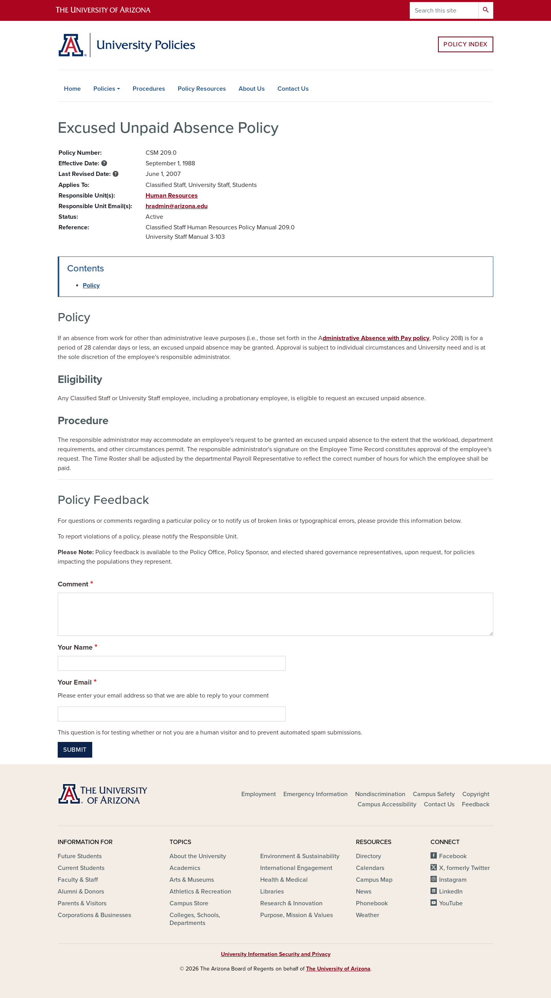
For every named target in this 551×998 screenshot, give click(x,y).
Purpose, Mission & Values (296, 915)
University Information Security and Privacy (275, 954)
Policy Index (465, 44)
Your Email (75, 682)
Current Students (81, 868)
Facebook (453, 856)
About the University (198, 856)
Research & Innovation (291, 903)
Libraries (272, 891)
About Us (252, 89)
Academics (185, 868)
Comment (73, 584)
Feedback (475, 804)
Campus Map (374, 880)
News (363, 891)
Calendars (370, 868)
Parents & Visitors (82, 903)
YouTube (451, 903)
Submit (75, 750)
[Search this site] (444, 10)
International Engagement (296, 868)
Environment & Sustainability (299, 856)
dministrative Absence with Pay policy (376, 338)
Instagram (453, 880)
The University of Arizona (338, 968)
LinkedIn (451, 891)
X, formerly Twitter (464, 868)
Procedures (149, 89)
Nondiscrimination (380, 794)
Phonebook (372, 903)
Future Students (80, 856)
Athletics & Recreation (200, 891)
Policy (91, 285)
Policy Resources (202, 89)
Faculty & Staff (78, 880)
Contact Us (293, 89)
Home (72, 89)
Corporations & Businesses (94, 915)
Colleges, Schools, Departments (195, 919)
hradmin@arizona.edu (177, 206)
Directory (368, 856)
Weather (367, 915)
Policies (104, 89)
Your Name (75, 647)
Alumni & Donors (81, 891)
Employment (258, 794)
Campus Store (189, 903)
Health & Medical (284, 880)
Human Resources (172, 196)
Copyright (475, 794)
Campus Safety (434, 794)
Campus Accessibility (387, 804)
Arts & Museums (192, 880)
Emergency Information (315, 794)
